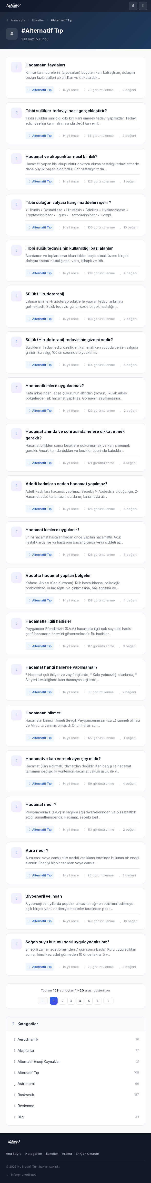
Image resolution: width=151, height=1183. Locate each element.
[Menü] (143, 6)
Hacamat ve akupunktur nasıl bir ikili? (61, 156)
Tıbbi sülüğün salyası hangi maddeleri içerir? (68, 202)
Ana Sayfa (13, 1154)
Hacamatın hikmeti (43, 712)
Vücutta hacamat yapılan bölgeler (58, 575)
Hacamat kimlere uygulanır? (53, 529)
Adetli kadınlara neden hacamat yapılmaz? (66, 483)
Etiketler (38, 20)
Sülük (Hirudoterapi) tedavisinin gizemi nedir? (69, 339)
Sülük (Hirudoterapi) (45, 293)
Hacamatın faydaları (45, 65)
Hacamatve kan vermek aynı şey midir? (63, 758)
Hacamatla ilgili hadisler (48, 621)
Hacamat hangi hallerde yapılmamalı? (62, 667)
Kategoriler (33, 1154)
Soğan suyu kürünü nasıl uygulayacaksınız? (67, 941)
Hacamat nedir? (41, 804)
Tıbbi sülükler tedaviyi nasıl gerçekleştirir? (66, 110)
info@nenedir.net (21, 1174)
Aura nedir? (37, 850)
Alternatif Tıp (40, 90)
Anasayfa (15, 20)
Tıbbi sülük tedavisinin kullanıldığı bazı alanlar (69, 248)
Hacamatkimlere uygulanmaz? (55, 385)
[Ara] (133, 6)
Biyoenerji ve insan (44, 896)
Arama (67, 1154)
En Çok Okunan (87, 1154)
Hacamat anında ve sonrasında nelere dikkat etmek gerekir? (75, 434)
